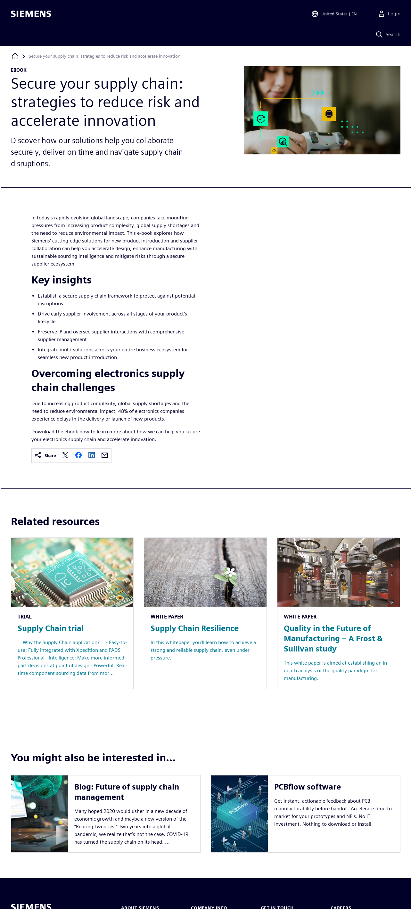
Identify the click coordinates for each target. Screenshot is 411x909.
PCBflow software (307, 786)
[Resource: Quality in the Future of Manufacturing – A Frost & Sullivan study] (338, 613)
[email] (104, 456)
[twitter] (65, 456)
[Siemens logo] (31, 14)
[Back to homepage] (15, 56)
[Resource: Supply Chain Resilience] (205, 613)
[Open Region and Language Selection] (333, 14)
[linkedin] (91, 456)
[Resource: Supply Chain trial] (72, 613)
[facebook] (78, 456)
